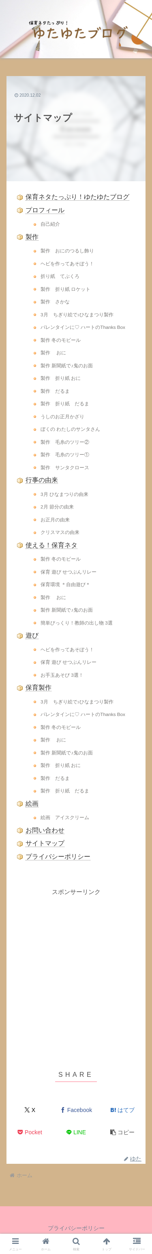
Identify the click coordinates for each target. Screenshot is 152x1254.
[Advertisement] (76, 973)
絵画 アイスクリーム (65, 817)
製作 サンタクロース (65, 467)
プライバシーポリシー (58, 856)
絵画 (32, 803)
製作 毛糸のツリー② (65, 442)
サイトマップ (45, 843)
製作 (32, 236)
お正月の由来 (55, 519)
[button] (122, 1132)
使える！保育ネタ (51, 545)
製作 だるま (55, 391)
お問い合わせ (45, 830)
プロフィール (45, 210)
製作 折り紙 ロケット (65, 289)
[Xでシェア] (29, 1110)
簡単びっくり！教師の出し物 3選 (77, 622)
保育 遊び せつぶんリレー (69, 571)
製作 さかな (55, 301)
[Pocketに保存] (29, 1132)
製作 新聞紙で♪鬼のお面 (67, 365)
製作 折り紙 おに (61, 378)
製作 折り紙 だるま (65, 403)
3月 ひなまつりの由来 (64, 494)
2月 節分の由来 (57, 506)
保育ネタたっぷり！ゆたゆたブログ (77, 196)
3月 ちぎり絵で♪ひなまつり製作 (77, 314)
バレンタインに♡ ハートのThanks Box (83, 327)
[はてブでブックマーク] (122, 1110)
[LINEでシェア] (76, 1132)
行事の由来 (42, 480)
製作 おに (53, 352)
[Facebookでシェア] (76, 1110)
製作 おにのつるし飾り (67, 250)
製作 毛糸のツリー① (65, 454)
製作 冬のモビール (61, 340)
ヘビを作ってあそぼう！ (67, 263)
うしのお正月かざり (62, 416)
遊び (32, 635)
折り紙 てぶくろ (60, 276)
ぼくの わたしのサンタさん (70, 429)
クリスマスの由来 (60, 532)
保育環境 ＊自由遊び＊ (65, 584)
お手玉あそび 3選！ (62, 675)
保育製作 (38, 687)
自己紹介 (50, 224)
